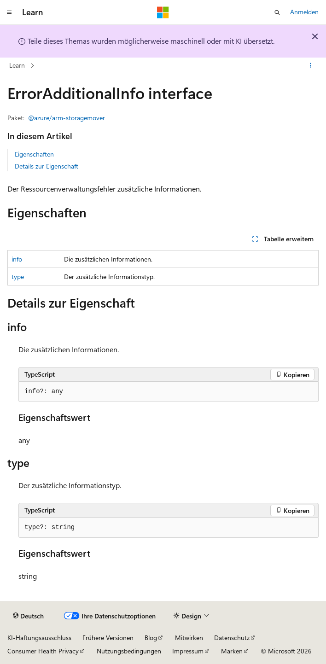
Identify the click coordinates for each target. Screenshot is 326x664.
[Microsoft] (163, 12)
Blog (151, 637)
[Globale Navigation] (9, 12)
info (17, 259)
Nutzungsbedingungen (129, 651)
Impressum (188, 651)
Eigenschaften (34, 154)
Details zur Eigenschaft (46, 166)
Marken (232, 651)
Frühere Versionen (108, 637)
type (18, 276)
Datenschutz (232, 637)
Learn (17, 65)
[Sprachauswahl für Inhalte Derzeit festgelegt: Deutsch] (28, 616)
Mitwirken (189, 637)
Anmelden (304, 11)
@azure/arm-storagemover (66, 117)
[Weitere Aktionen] (311, 65)
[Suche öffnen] (277, 12)
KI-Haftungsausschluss (39, 637)
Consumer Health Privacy (43, 651)
